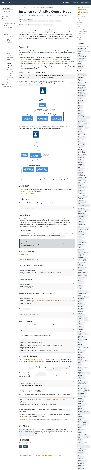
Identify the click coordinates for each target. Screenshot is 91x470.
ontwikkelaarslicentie (28, 191)
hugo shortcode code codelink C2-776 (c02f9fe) (48, 455)
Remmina (69, 234)
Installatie (79, 22)
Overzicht (79, 18)
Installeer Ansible (82, 31)
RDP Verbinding (81, 27)
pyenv (27, 254)
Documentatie (23, 7)
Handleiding (32, 7)
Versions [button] (75, 2)
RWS (38, 7)
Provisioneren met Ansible (82, 36)
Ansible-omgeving (82, 29)
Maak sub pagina (83, 13)
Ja (20, 446)
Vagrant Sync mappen (27, 419)
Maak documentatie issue (83, 15)
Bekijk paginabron (83, 7)
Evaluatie (79, 39)
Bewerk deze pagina (82, 10)
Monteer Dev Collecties (83, 33)
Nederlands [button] (84, 2)
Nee (25, 446)
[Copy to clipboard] (74, 207)
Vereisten (79, 20)
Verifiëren (79, 25)
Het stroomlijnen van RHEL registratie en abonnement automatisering (41, 61)
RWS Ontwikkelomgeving (28, 193)
